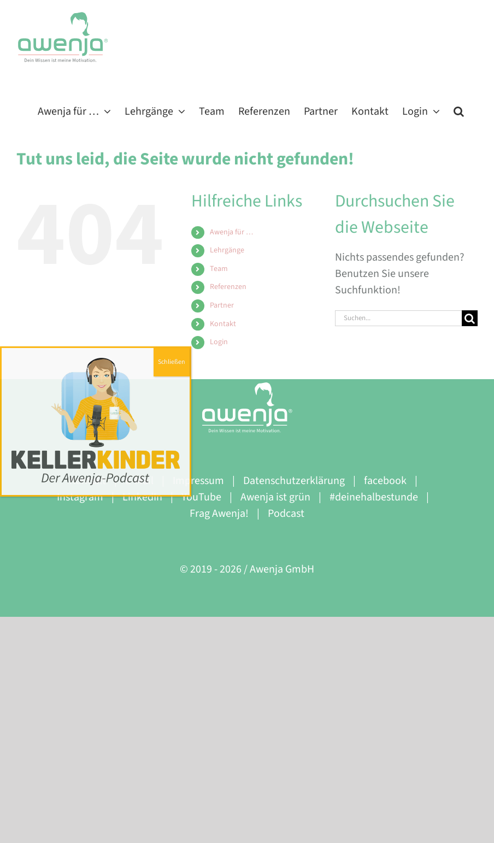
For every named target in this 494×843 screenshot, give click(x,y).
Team (219, 268)
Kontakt (223, 324)
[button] (459, 111)
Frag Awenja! (219, 513)
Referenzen (228, 286)
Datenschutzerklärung (294, 480)
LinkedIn (142, 497)
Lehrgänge (227, 250)
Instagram (80, 497)
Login (219, 342)
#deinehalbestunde (374, 497)
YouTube (201, 497)
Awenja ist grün (275, 497)
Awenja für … (231, 232)
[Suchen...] (398, 318)
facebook (385, 480)
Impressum (198, 480)
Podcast (286, 513)
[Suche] (470, 318)
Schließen (171, 362)
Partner (222, 305)
